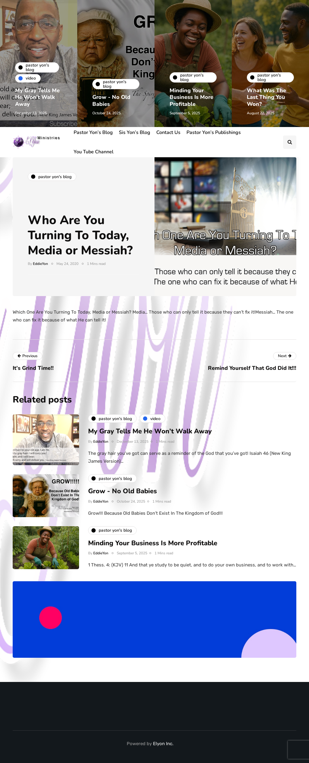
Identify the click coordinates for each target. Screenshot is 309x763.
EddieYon (40, 263)
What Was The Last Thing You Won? (266, 97)
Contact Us (168, 132)
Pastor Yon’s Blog (93, 132)
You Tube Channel (93, 151)
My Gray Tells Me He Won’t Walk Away (37, 97)
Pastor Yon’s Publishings (213, 132)
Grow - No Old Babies (111, 100)
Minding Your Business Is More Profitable (191, 97)
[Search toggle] (289, 142)
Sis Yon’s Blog (134, 132)
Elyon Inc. (163, 743)
